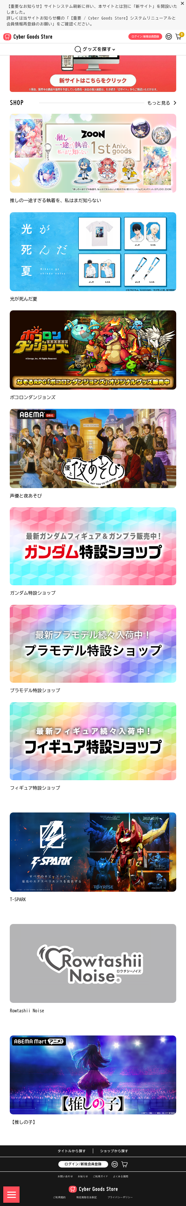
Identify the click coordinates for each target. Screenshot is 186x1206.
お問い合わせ (65, 1176)
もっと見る (162, 103)
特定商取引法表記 (87, 1197)
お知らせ (83, 1176)
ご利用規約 (59, 1197)
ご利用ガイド (100, 1176)
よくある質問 (120, 1176)
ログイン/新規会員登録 (83, 1164)
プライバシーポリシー (120, 1197)
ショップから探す (114, 1151)
